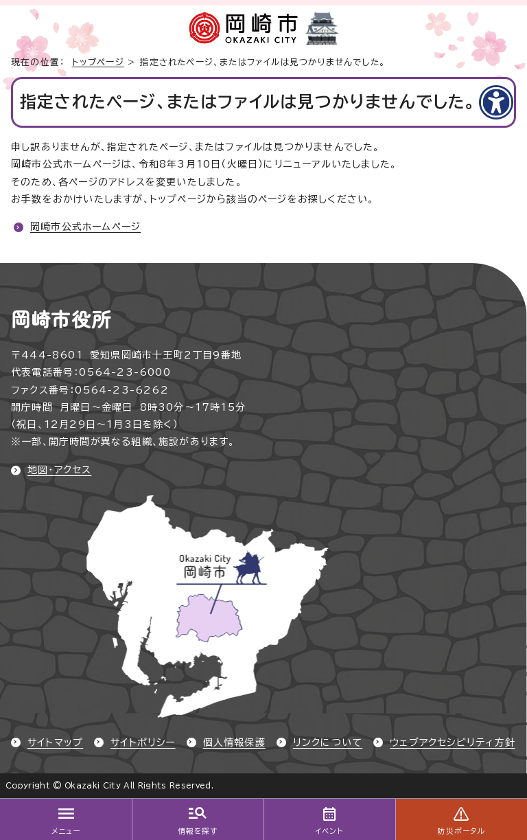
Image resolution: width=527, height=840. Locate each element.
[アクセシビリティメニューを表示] (496, 102)
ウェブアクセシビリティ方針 (452, 742)
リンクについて (327, 742)
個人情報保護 (234, 742)
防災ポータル (460, 831)
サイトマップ (55, 742)
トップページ (98, 62)
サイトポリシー (142, 742)
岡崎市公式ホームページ (85, 226)
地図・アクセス (59, 470)
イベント (330, 831)
